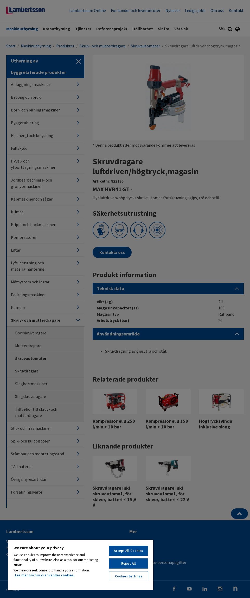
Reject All (128, 563)
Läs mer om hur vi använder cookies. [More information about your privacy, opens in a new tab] (45, 575)
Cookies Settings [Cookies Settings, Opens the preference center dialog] (128, 576)
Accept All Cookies (128, 551)
